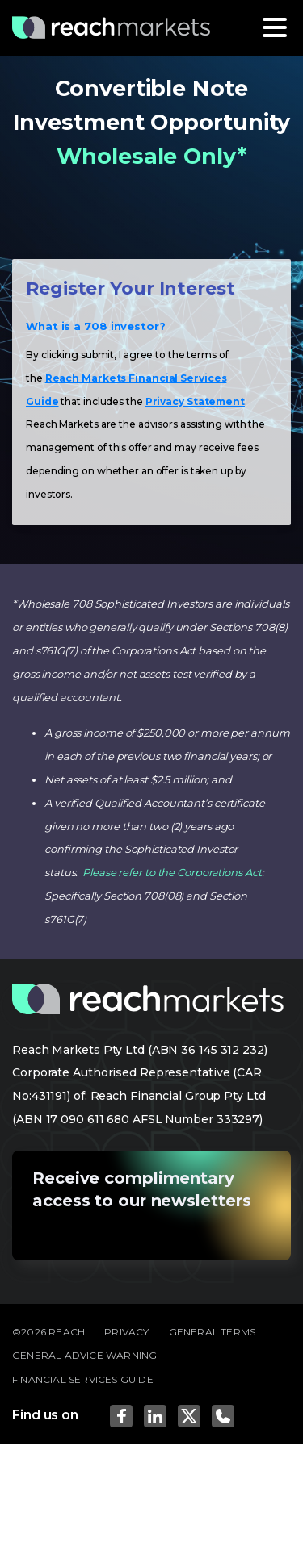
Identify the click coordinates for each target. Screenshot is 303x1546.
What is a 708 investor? (96, 326)
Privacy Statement (195, 401)
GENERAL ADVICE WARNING (84, 1355)
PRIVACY (126, 1332)
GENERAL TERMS (212, 1332)
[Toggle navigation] (275, 27)
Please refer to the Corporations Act (171, 872)
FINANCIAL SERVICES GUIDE (83, 1379)
